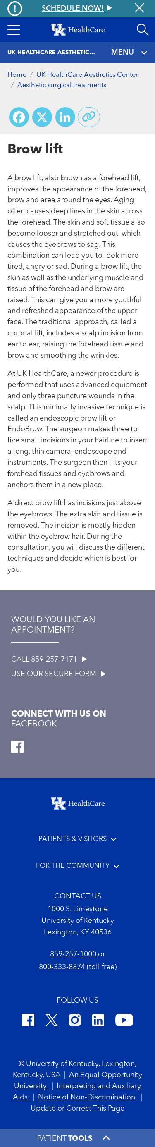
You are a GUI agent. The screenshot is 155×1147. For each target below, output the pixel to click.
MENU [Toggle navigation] (129, 53)
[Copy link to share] (89, 117)
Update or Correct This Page (77, 1108)
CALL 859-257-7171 (49, 659)
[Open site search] (142, 29)
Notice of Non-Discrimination (87, 1097)
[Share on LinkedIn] (65, 117)
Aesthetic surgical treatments (61, 85)
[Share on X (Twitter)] (42, 117)
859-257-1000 (73, 954)
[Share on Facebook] (19, 117)
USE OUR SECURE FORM (58, 674)
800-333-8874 (62, 967)
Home (16, 75)
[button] (13, 29)
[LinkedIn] (98, 1021)
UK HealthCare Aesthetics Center (87, 75)
